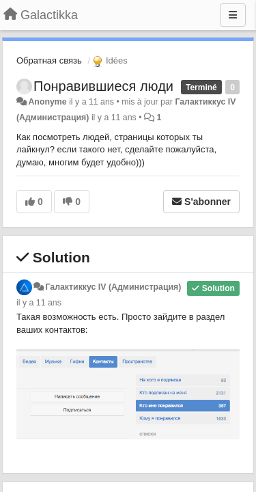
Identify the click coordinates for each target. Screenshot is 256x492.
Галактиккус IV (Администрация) (113, 287)
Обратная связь (49, 60)
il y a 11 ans (38, 303)
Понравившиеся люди (103, 86)
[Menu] (233, 15)
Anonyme (47, 102)
